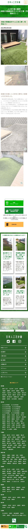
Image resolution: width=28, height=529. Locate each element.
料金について (4, 347)
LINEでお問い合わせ (13, 526)
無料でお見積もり (6, 526)
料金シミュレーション (20, 526)
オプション (3, 368)
